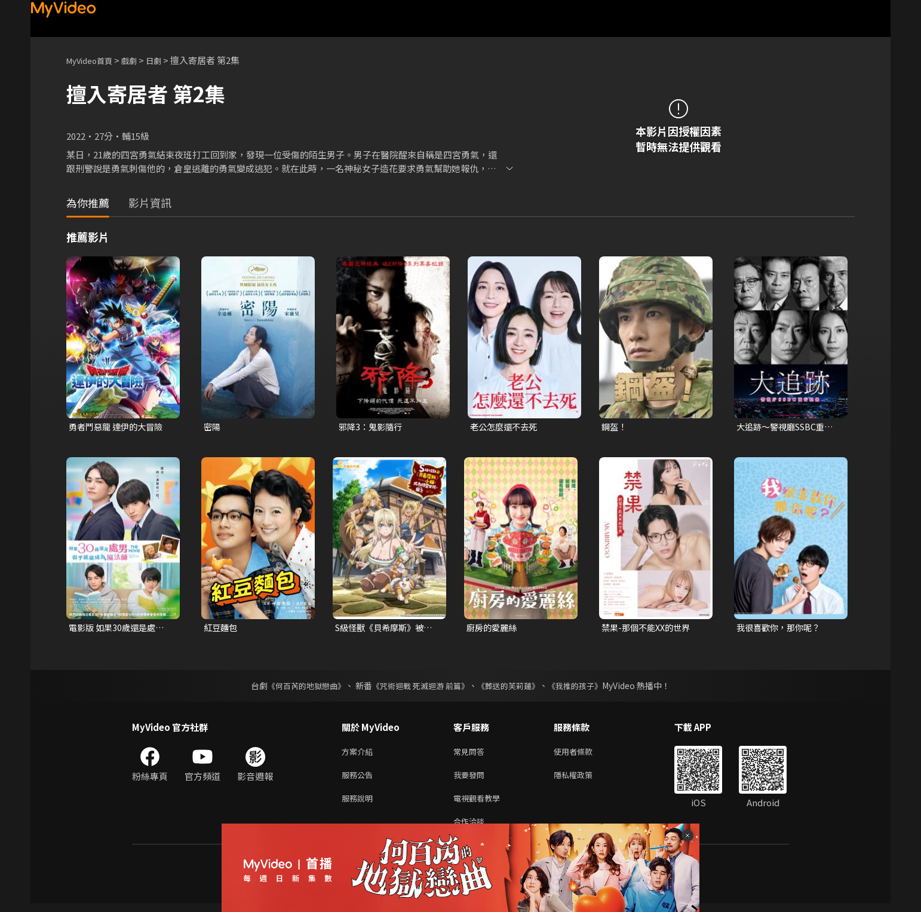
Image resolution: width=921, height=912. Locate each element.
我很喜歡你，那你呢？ (781, 629)
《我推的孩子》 (584, 687)
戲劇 (139, 60)
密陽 (213, 427)
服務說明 (359, 804)
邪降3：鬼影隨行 (372, 427)
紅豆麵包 (222, 629)
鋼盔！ (614, 427)
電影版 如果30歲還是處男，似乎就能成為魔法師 (118, 629)
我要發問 (471, 779)
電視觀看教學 (480, 804)
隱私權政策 (583, 779)
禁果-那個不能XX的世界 (648, 629)
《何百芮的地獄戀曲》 (298, 687)
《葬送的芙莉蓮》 (513, 687)
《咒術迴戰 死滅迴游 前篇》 (419, 687)
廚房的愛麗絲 (493, 629)
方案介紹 (359, 754)
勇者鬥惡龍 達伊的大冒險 (119, 427)
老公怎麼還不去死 (506, 427)
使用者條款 (583, 754)
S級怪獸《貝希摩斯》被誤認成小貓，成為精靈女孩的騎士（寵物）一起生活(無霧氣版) (384, 629)
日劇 (165, 60)
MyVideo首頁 (93, 60)
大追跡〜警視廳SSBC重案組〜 (788, 427)
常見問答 (471, 754)
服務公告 (359, 779)
